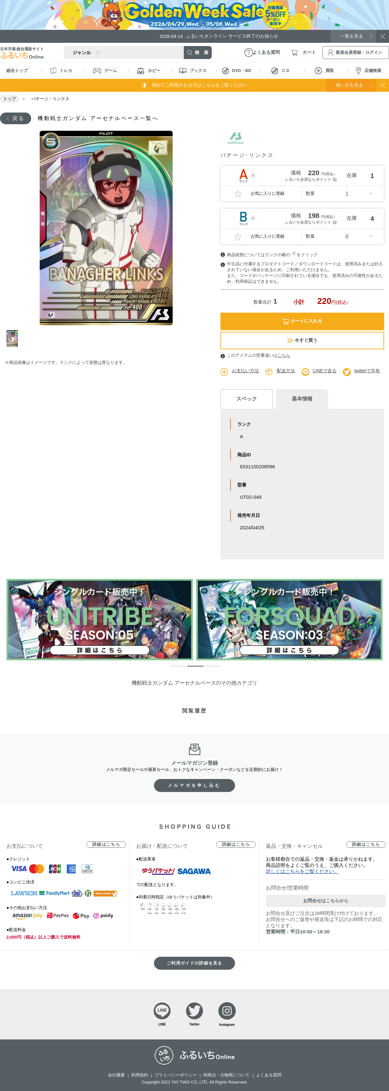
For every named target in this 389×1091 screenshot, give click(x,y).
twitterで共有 (367, 370)
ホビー (148, 70)
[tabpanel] (106, 228)
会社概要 (116, 1075)
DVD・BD (236, 70)
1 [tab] (13, 338)
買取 (324, 70)
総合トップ (17, 70)
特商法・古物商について (226, 1075)
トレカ (61, 70)
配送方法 (286, 370)
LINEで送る (324, 370)
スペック (246, 399)
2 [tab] (190, 669)
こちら (283, 355)
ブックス (192, 71)
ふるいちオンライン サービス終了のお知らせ (218, 36)
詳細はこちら (106, 844)
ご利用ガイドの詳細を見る (194, 963)
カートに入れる (302, 321)
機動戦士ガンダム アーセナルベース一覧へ (98, 118)
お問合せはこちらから (325, 900)
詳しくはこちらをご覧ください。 (302, 871)
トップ (9, 98)
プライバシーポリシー (176, 1075)
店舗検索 (368, 71)
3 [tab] (208, 669)
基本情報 (301, 399)
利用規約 (139, 1075)
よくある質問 (268, 1075)
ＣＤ (280, 70)
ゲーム (105, 71)
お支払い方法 (245, 370)
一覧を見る (351, 36)
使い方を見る (349, 85)
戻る (18, 118)
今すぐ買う (302, 340)
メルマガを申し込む (194, 785)
